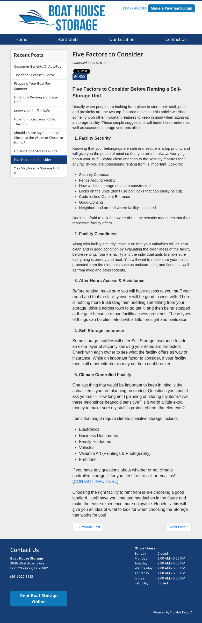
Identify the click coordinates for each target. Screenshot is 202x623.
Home (21, 39)
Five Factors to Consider (32, 159)
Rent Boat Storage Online (39, 599)
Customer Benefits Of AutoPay (37, 66)
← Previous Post (87, 527)
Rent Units (68, 39)
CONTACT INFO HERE (95, 481)
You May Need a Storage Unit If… (36, 170)
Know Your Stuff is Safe (32, 110)
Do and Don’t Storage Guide (35, 151)
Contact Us (175, 39)
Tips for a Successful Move (34, 75)
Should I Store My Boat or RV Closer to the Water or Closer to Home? (38, 137)
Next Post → (179, 527)
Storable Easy (181, 612)
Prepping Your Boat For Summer (32, 86)
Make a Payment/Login (171, 8)
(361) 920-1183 (134, 8)
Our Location (121, 39)
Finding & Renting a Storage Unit (35, 99)
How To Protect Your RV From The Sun (36, 121)
